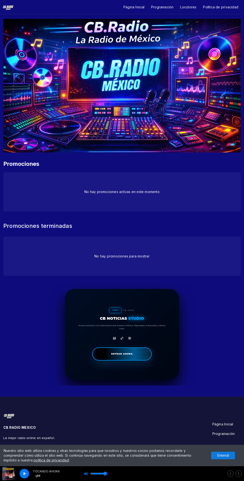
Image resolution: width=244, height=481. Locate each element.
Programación (162, 7)
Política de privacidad (220, 7)
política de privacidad (51, 460)
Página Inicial (133, 7)
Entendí (223, 455)
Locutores (188, 7)
